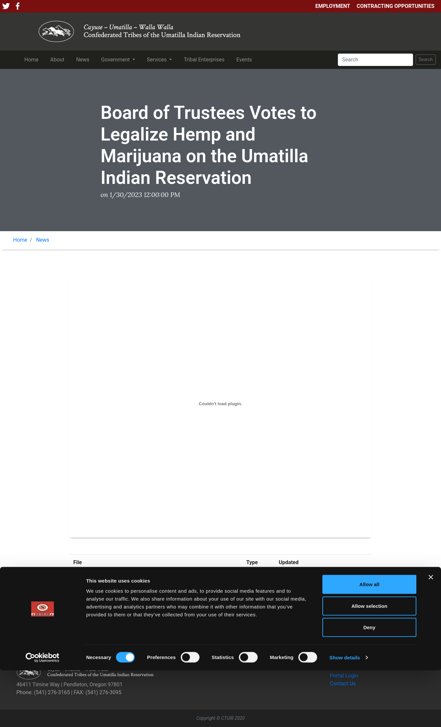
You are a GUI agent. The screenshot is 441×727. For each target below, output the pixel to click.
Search (426, 59)
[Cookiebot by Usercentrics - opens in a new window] (42, 714)
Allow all (370, 641)
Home (32, 59)
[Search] (375, 60)
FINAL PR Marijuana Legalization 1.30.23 (121, 579)
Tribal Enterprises (205, 59)
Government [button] (116, 59)
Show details (345, 714)
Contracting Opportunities (395, 6)
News (84, 59)
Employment (332, 6)
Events (245, 59)
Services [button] (157, 59)
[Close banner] (431, 633)
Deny (369, 684)
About (58, 59)
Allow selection (369, 662)
